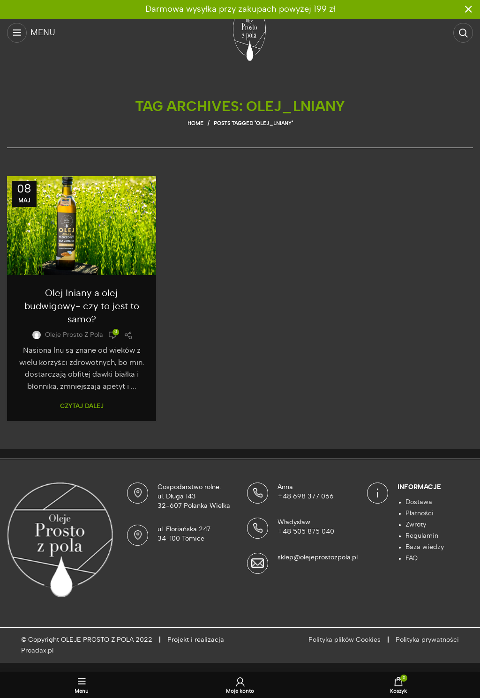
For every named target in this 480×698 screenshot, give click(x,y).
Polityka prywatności (427, 640)
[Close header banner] (468, 9)
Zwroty (415, 524)
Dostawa (418, 502)
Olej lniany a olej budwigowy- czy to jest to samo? (81, 306)
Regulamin (421, 536)
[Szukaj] (463, 32)
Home (195, 123)
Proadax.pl (37, 650)
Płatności (419, 513)
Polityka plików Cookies (344, 640)
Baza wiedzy (424, 547)
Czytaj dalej (82, 406)
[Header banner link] (226, 9)
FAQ (411, 558)
